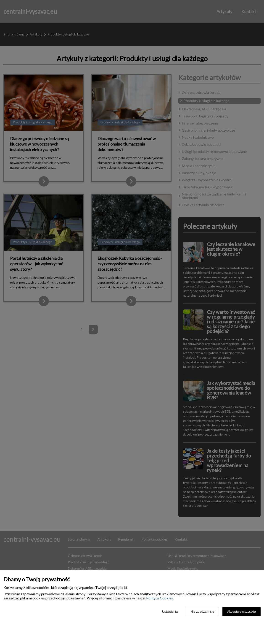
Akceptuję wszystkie (241, 611)
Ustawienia (170, 611)
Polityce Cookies (159, 598)
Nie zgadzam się (202, 611)
